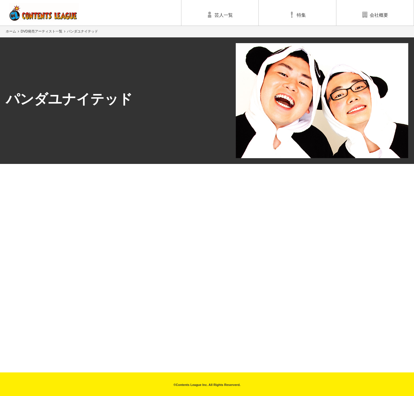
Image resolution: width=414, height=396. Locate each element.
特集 (297, 15)
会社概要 (375, 15)
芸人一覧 (220, 15)
